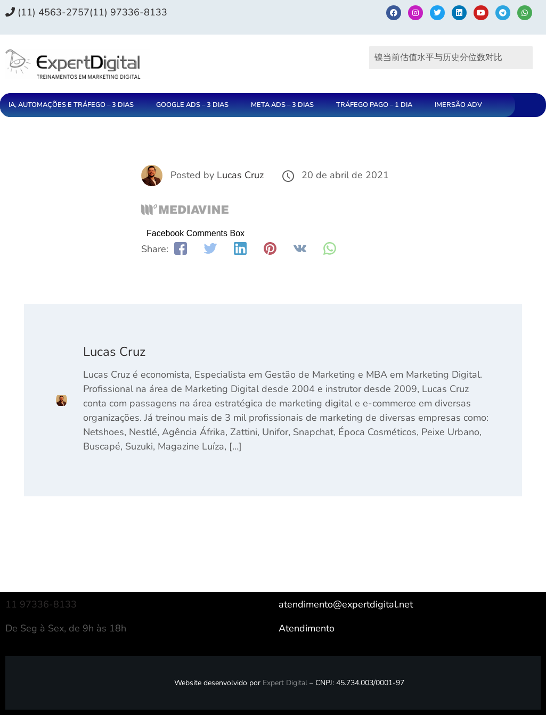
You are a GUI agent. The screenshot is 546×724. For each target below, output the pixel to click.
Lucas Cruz (240, 175)
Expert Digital (285, 683)
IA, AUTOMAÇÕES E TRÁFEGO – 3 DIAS (71, 105)
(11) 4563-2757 (47, 12)
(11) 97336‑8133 (128, 12)
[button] (74, 105)
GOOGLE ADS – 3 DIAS (192, 105)
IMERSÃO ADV (458, 105)
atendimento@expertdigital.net (346, 604)
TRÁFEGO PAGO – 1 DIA (374, 105)
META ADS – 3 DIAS (282, 105)
